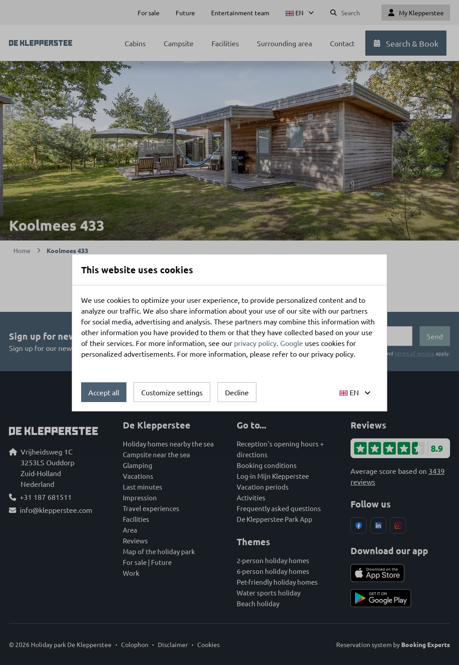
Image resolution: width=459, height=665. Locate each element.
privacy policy (255, 342)
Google (291, 342)
